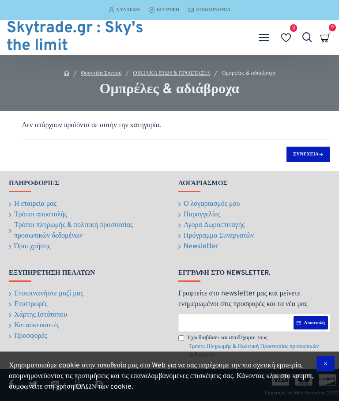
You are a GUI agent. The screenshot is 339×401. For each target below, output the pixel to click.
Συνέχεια (306, 154)
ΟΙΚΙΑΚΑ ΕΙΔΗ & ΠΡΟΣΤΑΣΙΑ (171, 73)
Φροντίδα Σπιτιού (101, 73)
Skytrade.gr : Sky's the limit (75, 37)
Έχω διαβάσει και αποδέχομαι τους (254, 347)
